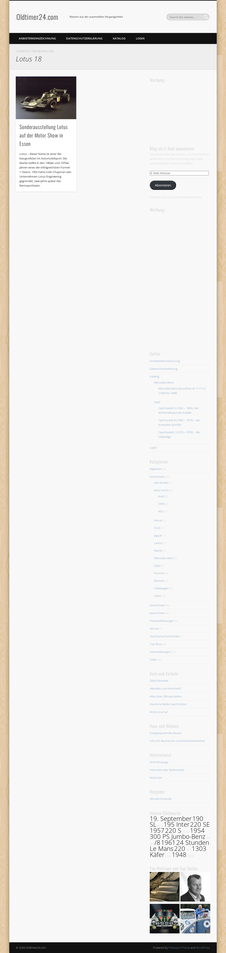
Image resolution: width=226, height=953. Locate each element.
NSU (161, 511)
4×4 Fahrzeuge (159, 762)
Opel (157, 402)
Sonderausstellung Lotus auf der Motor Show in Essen (43, 135)
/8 (157, 842)
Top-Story (156, 644)
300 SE (190, 856)
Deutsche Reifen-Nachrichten (168, 704)
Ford (157, 528)
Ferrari (158, 520)
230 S (160, 825)
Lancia (158, 543)
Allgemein (156, 469)
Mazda (158, 550)
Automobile (157, 477)
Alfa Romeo (161, 483)
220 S (173, 830)
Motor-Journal (158, 712)
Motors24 (156, 778)
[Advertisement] (182, 110)
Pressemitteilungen (162, 621)
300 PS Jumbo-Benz (177, 836)
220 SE (200, 824)
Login (140, 38)
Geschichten (157, 605)
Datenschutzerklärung (84, 38)
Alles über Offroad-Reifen (166, 696)
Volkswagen (161, 588)
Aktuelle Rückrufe (161, 799)
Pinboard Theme (179, 948)
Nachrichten (157, 613)
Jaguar (158, 535)
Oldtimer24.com (37, 17)
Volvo (157, 596)
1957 (157, 830)
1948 (179, 854)
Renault (159, 581)
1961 (168, 842)
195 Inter (176, 824)
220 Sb (185, 831)
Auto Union (161, 490)
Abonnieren (163, 185)
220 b (168, 856)
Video (153, 659)
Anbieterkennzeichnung (37, 38)
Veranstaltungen (160, 652)
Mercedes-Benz (163, 382)
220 (179, 848)
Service (154, 628)
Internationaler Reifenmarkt (167, 770)
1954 (197, 830)
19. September (171, 818)
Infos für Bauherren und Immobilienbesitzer (177, 741)
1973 (188, 850)
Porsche (159, 573)
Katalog (119, 38)
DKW (161, 504)
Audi (161, 496)
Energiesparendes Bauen (165, 733)
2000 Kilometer (159, 681)
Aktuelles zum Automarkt (165, 688)
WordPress (203, 948)
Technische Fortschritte (164, 636)
